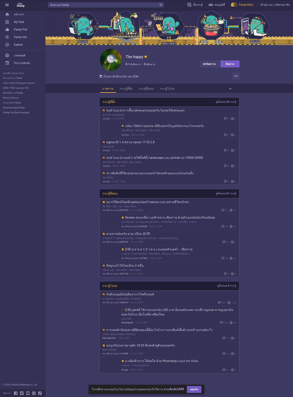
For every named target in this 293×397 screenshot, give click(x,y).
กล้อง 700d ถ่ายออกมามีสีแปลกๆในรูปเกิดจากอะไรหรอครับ (162, 126)
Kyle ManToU (109, 339)
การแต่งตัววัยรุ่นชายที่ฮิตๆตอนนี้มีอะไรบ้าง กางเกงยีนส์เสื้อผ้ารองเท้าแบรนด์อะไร (157, 330)
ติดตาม (230, 63)
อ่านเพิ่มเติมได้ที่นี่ (174, 389)
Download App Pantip (14, 107)
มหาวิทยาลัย (127, 222)
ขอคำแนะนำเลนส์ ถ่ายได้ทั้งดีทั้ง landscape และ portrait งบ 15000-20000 (152, 158)
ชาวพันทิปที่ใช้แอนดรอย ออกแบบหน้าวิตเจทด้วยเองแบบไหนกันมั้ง (148, 174)
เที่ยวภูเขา (167, 254)
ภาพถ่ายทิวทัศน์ (139, 254)
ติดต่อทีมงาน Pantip (13, 93)
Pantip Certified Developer (16, 112)
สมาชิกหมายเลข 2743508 (134, 227)
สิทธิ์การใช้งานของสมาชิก (16, 88)
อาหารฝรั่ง (126, 319)
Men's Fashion (117, 335)
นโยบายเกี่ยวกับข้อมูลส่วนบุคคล (18, 83)
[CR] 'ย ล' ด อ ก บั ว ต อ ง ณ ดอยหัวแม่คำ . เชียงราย (156, 250)
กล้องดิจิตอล (127, 131)
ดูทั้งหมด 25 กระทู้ (226, 102)
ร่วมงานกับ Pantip (12, 102)
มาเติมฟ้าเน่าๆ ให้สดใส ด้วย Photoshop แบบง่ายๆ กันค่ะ (160, 362)
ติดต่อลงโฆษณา (11, 98)
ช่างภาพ (106, 115)
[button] (7, 4)
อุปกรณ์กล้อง (118, 115)
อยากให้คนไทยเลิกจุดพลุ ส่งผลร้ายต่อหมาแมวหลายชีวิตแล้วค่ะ (145, 203)
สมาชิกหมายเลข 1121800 (115, 354)
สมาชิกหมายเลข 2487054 (115, 242)
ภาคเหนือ (182, 222)
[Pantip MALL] (242, 4)
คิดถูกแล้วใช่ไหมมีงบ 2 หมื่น (123, 266)
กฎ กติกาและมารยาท (13, 73)
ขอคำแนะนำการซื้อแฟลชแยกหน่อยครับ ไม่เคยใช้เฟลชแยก (143, 111)
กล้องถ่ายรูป (108, 270)
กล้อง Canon (141, 131)
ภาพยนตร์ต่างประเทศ (145, 239)
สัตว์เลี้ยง (106, 207)
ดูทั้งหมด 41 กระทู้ (226, 194)
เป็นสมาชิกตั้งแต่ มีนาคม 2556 (118, 77)
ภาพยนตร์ (107, 239)
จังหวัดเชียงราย (168, 222)
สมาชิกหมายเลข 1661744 (115, 274)
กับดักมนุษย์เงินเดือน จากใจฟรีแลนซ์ (128, 295)
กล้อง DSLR (154, 131)
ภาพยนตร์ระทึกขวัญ (168, 239)
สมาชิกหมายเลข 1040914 (115, 303)
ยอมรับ (194, 389)
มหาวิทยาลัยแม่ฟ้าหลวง (147, 222)
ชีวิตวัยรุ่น (131, 335)
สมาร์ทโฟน (108, 178)
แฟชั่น (105, 335)
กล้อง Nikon (154, 254)
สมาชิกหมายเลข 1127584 (134, 259)
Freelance (136, 299)
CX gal (124, 370)
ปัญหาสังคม (130, 207)
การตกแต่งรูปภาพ (140, 366)
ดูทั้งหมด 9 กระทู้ (226, 286)
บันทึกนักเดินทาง (181, 254)
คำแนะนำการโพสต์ (12, 78)
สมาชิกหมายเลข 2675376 (115, 211)
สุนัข (115, 207)
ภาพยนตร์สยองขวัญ (124, 239)
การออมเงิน (108, 299)
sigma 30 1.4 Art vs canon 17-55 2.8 (128, 143)
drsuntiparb (127, 323)
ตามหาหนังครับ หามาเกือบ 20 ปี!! (126, 234)
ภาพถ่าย (193, 222)
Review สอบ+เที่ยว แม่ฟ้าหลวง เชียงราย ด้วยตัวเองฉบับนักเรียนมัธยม (168, 218)
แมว (121, 207)
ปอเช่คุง (106, 119)
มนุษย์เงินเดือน (122, 299)
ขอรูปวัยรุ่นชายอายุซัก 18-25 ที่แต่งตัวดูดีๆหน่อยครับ (138, 346)
